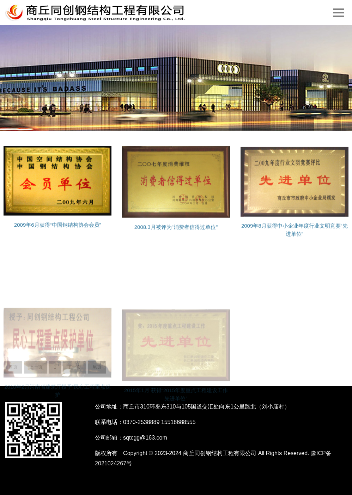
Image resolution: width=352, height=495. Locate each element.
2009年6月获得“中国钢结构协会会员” (57, 229)
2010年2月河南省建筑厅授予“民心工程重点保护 (57, 411)
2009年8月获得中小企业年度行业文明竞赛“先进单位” (294, 235)
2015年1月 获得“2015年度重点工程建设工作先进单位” (176, 415)
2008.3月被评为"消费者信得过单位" (176, 231)
